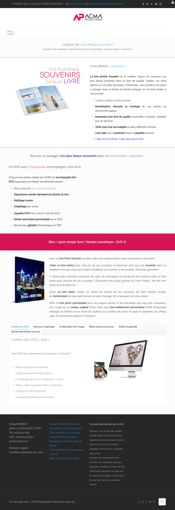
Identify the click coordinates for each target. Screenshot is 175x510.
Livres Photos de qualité (62, 437)
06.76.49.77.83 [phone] (75, 3)
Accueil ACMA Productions (64, 424)
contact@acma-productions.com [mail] (106, 3)
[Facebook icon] (143, 3)
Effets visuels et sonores (101, 326)
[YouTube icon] (152, 3)
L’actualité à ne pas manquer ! (66, 428)
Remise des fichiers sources (25, 331)
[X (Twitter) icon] (147, 3)
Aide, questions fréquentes (64, 458)
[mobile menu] (12, 31)
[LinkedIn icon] (156, 3)
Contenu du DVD (20, 326)
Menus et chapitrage (44, 326)
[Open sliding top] (171, 4)
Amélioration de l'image (71, 326)
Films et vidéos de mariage (64, 432)
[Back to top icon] (162, 501)
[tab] (20, 326)
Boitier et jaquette (128, 326)
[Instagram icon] (160, 3)
